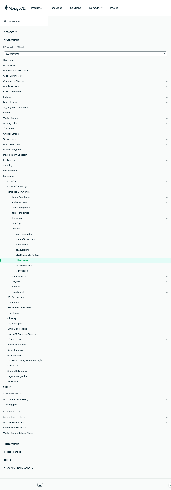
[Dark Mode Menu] (163, 20)
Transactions (73, 388)
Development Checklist (15, 155)
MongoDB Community (79, 205)
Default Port (13, 302)
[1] (64, 91)
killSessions (22, 260)
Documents (9, 65)
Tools (7, 460)
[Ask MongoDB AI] (150, 21)
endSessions (22, 244)
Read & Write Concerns (19, 307)
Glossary (11, 318)
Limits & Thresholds (17, 328)
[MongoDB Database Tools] (24, 334)
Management (11, 444)
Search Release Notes (14, 427)
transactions (74, 278)
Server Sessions (15, 355)
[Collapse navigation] (47, 485)
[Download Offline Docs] (40, 485)
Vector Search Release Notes (18, 433)
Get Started (154, 8)
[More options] (123, 45)
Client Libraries (12, 452)
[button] (24, 53)
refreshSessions (24, 265)
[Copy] (123, 116)
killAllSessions (22, 249)
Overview (8, 60)
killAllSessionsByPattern (27, 255)
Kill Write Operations (73, 450)
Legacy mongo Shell (17, 376)
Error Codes (13, 313)
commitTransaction (25, 239)
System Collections (17, 371)
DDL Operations (15, 297)
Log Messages (14, 323)
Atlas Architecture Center (19, 468)
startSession (22, 270)
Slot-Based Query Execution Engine (25, 360)
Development (11, 40)
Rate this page (144, 39)
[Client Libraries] (24, 75)
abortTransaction (24, 234)
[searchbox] (96, 21)
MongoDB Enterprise (78, 195)
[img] (139, 45)
